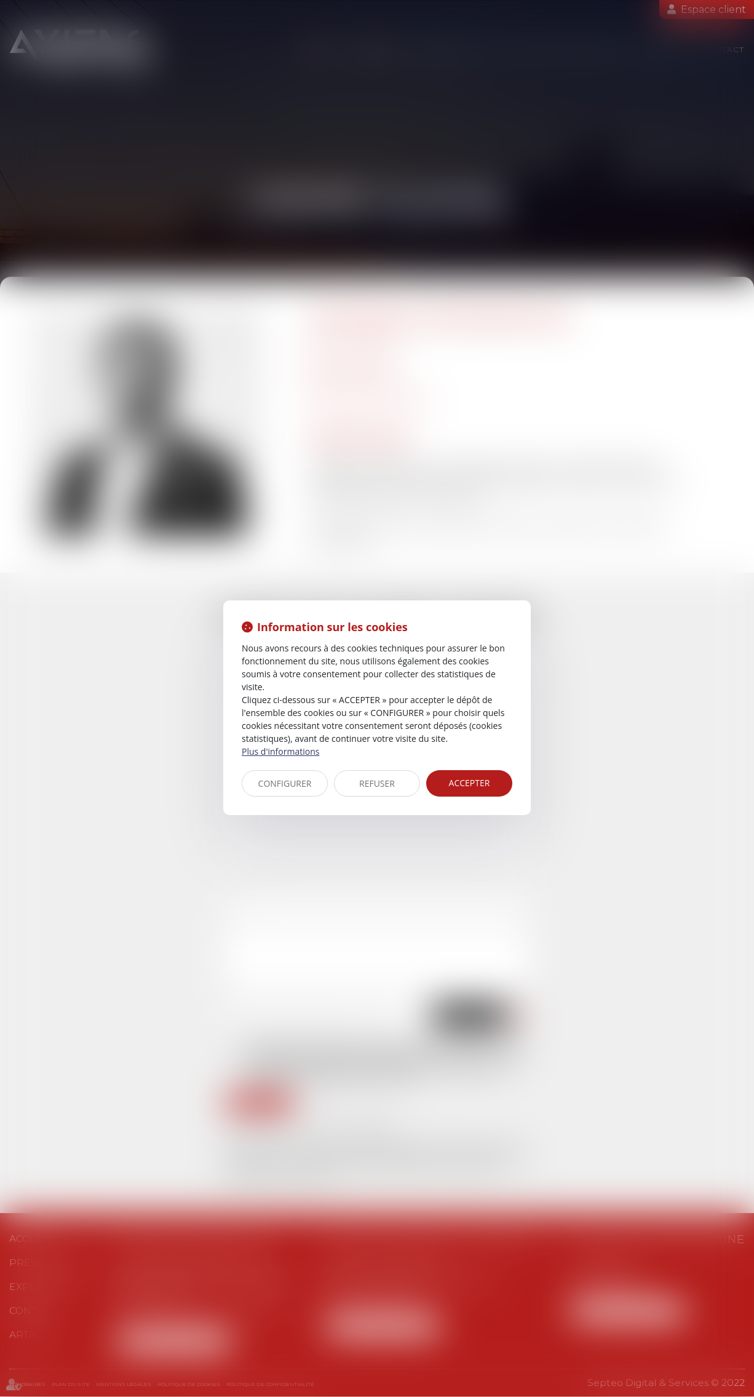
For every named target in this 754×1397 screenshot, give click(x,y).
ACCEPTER (469, 783)
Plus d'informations (280, 751)
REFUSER (377, 783)
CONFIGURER (285, 783)
